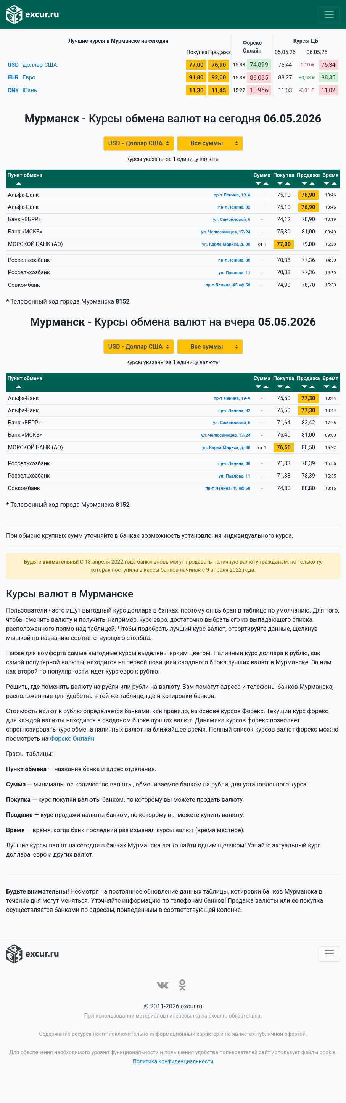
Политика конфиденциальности (173, 1083)
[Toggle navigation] (329, 14)
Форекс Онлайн (72, 760)
